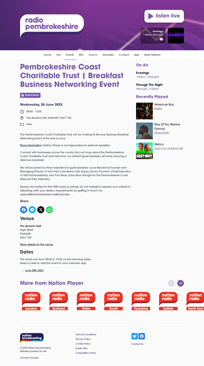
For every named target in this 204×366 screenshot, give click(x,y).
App (136, 55)
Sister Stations (152, 55)
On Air (142, 65)
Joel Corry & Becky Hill (168, 148)
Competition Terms (86, 353)
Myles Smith (161, 133)
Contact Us (137, 344)
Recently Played (152, 97)
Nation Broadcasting (39, 348)
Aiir (44, 351)
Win (81, 55)
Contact (124, 55)
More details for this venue (36, 244)
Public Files (81, 348)
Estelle (158, 109)
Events (70, 55)
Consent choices (29, 358)
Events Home (32, 95)
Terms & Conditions (86, 335)
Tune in (93, 55)
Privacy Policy (83, 339)
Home (47, 55)
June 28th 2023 (34, 270)
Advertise (108, 55)
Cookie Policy (83, 344)
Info (58, 55)
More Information (31, 145)
